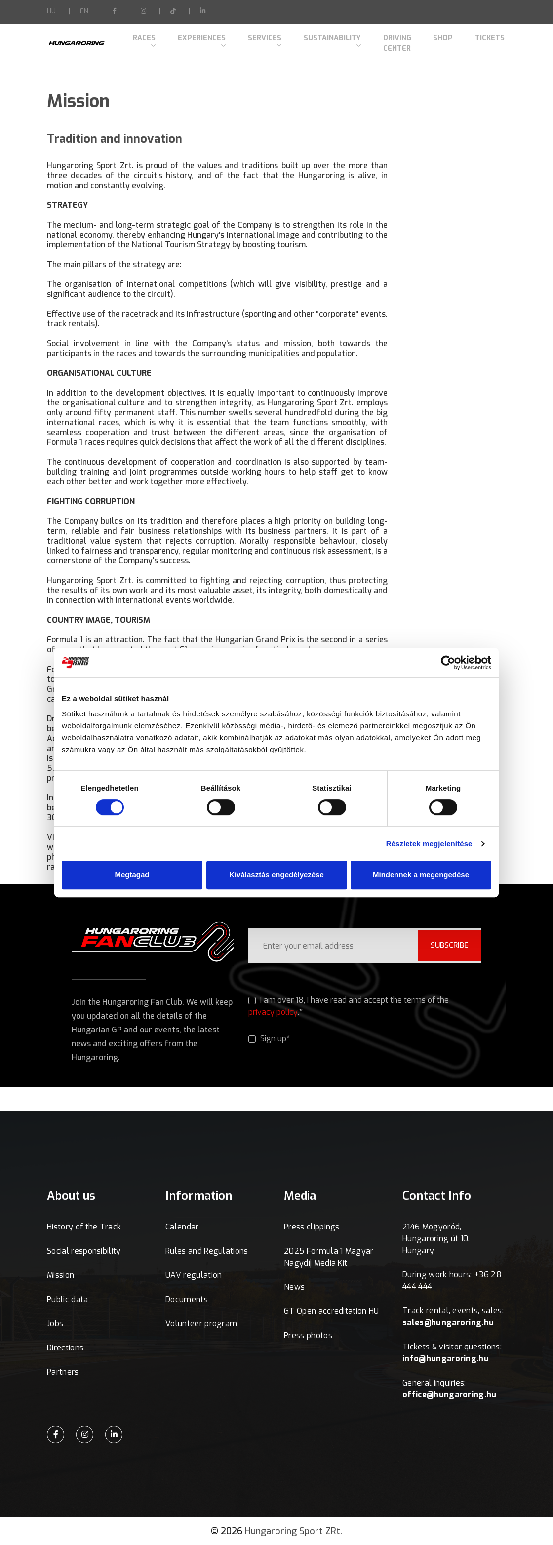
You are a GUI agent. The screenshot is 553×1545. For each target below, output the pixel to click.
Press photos (308, 1335)
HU (51, 11)
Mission (60, 1275)
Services (254, 41)
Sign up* (269, 1039)
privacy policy (273, 1012)
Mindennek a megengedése (421, 875)
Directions (65, 1348)
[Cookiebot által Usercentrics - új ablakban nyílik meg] (448, 662)
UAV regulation (193, 1275)
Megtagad (132, 875)
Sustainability (318, 41)
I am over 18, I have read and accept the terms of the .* (348, 1006)
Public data (67, 1299)
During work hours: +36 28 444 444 (452, 1280)
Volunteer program (201, 1323)
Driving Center (392, 41)
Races (141, 41)
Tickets (479, 41)
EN (84, 11)
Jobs (55, 1323)
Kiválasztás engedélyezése (276, 875)
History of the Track (84, 1227)
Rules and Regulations (206, 1251)
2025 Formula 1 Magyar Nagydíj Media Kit (329, 1257)
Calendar (182, 1227)
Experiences (195, 41)
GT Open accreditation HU (331, 1311)
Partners (63, 1372)
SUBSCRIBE (446, 945)
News (294, 1287)
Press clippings (312, 1227)
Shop (443, 41)
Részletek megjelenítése (429, 843)
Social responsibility (84, 1251)
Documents (186, 1299)
